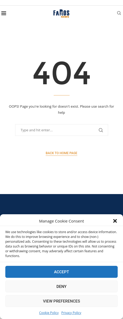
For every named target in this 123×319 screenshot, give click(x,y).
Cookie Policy (48, 312)
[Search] (119, 13)
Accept (61, 272)
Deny (62, 286)
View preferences (61, 301)
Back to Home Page (61, 153)
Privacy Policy (71, 312)
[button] (115, 221)
